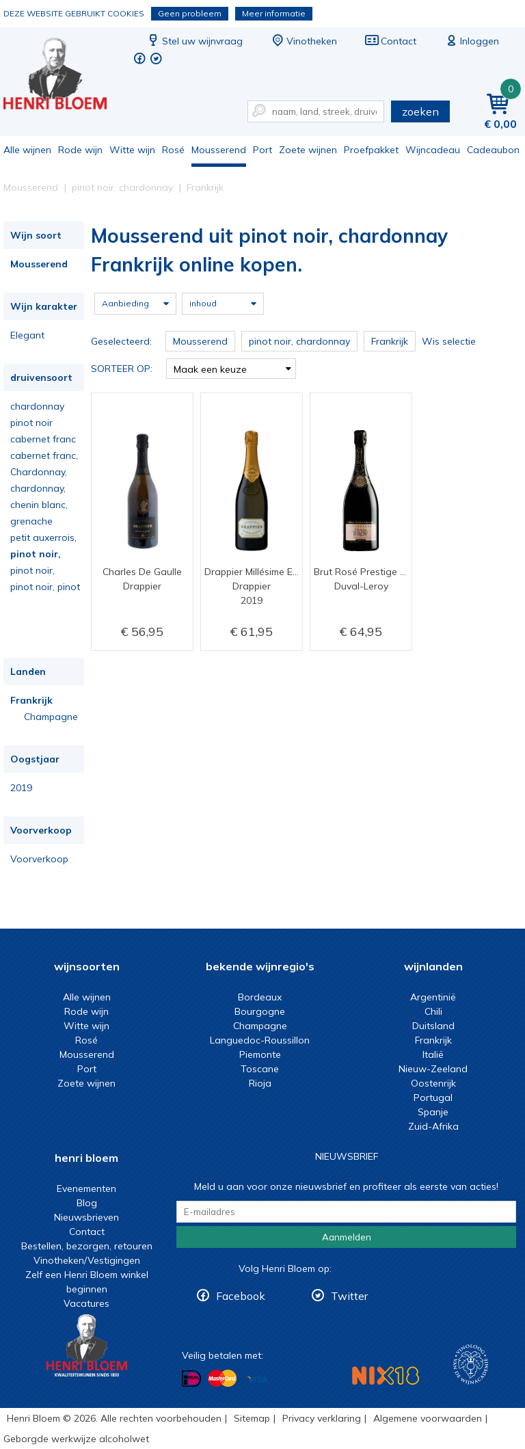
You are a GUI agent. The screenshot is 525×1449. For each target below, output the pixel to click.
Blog (87, 1203)
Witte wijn (132, 150)
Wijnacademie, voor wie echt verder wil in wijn (470, 1364)
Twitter (349, 1296)
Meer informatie (274, 13)
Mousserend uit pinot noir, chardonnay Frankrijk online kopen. (64, 75)
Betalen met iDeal (191, 1378)
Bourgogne (259, 1011)
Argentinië (433, 997)
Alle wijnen (27, 150)
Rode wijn (80, 150)
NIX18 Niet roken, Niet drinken (385, 1375)
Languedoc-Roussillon (260, 1040)
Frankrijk (31, 700)
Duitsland (433, 1026)
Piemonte (260, 1054)
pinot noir (31, 422)
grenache (31, 521)
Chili (433, 1011)
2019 (21, 788)
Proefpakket (371, 150)
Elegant (27, 335)
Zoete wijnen (308, 150)
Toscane (260, 1069)
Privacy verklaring (321, 1418)
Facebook (240, 1296)
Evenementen (86, 1188)
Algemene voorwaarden (427, 1418)
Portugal (433, 1097)
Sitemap (252, 1418)
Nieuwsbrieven (86, 1217)
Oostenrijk (433, 1083)
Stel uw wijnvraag (194, 41)
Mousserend (218, 150)
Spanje (433, 1112)
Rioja (260, 1083)
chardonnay (37, 406)
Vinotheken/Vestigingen (86, 1260)
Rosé (173, 150)
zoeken (420, 111)
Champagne (51, 716)
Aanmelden (346, 1237)
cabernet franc (43, 439)
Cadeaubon (493, 150)
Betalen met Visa (257, 1379)
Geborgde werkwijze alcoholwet (76, 1439)
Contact (390, 41)
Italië (433, 1054)
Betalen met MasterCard (222, 1378)
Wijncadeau (432, 150)
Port (262, 150)
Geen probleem (189, 13)
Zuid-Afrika (433, 1126)
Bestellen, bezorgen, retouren (86, 1246)
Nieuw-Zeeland (433, 1069)
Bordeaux (260, 997)
